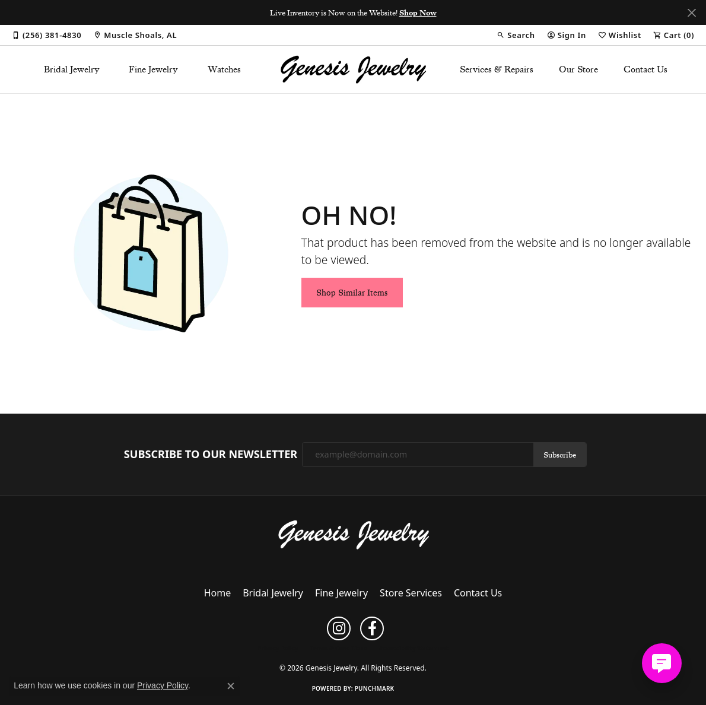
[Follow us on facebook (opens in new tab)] (372, 628)
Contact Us (645, 69)
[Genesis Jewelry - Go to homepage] (353, 534)
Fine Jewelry (153, 69)
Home (217, 592)
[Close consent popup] (230, 686)
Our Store (578, 69)
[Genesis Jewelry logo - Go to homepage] (353, 69)
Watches (224, 69)
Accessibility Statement (414, 648)
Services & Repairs (496, 69)
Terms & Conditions (338, 648)
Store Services (411, 592)
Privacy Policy (277, 648)
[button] (516, 35)
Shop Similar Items (351, 292)
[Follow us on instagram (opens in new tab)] (339, 628)
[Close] (691, 12)
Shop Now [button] (418, 12)
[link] (46, 35)
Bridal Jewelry (72, 69)
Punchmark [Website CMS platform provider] (375, 688)
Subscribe (559, 454)
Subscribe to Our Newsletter (210, 454)
